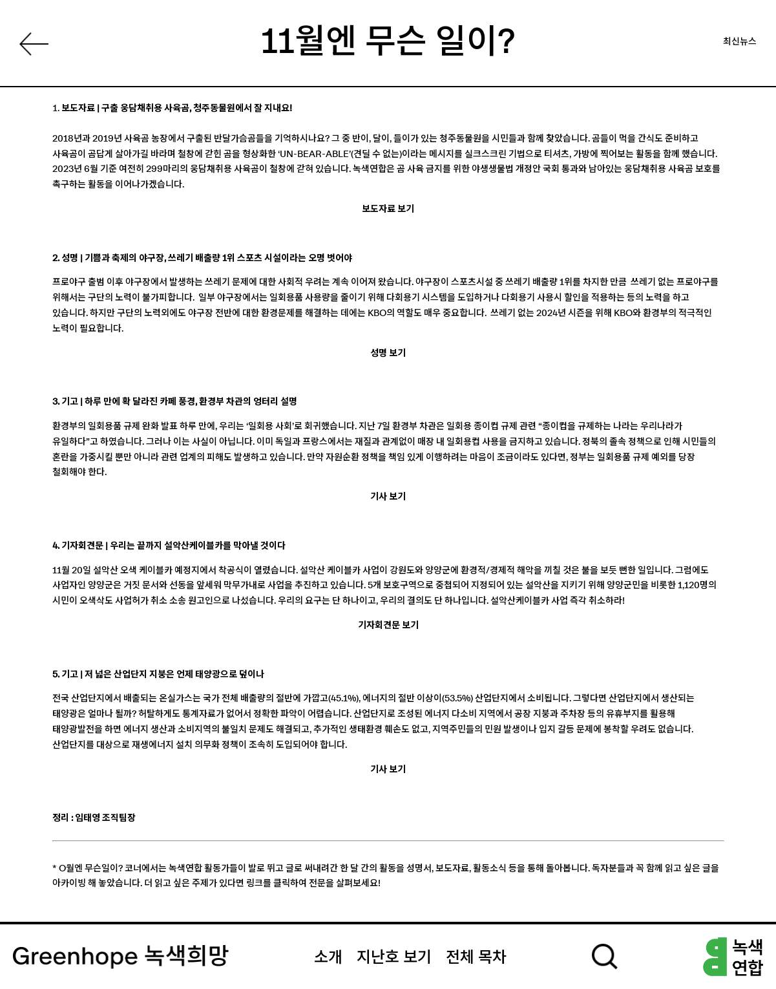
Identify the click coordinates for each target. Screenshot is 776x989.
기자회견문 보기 (388, 625)
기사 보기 (388, 497)
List (36, 47)
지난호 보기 (394, 958)
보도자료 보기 (388, 209)
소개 (328, 958)
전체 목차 (476, 958)
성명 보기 (388, 353)
